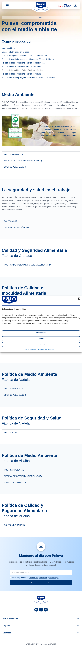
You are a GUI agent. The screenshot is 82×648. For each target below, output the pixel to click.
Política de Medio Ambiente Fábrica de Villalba (21, 74)
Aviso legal (54, 578)
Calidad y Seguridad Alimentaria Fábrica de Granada (24, 56)
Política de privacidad (38, 578)
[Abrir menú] (7, 6)
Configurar (41, 344)
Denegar (41, 339)
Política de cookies (30, 349)
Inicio (40, 17)
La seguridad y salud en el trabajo (16, 52)
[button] (79, 298)
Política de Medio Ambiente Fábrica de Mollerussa (23, 63)
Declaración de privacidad (48, 349)
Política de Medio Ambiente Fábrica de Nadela (21, 67)
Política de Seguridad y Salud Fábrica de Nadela (22, 70)
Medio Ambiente (8, 48)
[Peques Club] (64, 5)
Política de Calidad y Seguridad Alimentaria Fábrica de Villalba (28, 78)
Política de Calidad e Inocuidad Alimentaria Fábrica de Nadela (28, 59)
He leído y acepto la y (35, 578)
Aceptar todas (41, 333)
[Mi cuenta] (75, 5)
